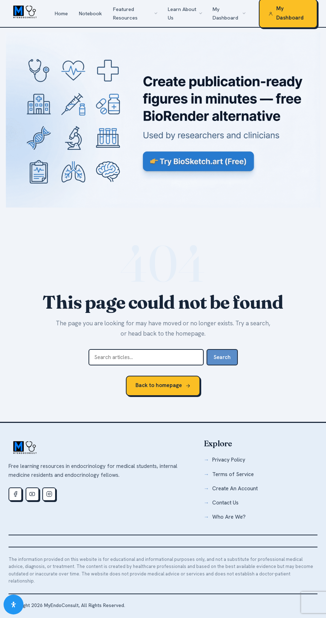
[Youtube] (32, 494)
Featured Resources (125, 13)
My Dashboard (225, 13)
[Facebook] (15, 494)
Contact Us (225, 502)
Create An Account (235, 488)
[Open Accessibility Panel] (13, 604)
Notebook (90, 13)
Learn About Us (182, 13)
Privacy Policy (228, 459)
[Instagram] (49, 494)
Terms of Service (233, 474)
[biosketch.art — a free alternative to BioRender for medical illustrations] (163, 120)
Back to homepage (163, 385)
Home (61, 13)
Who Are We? (229, 516)
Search (222, 357)
